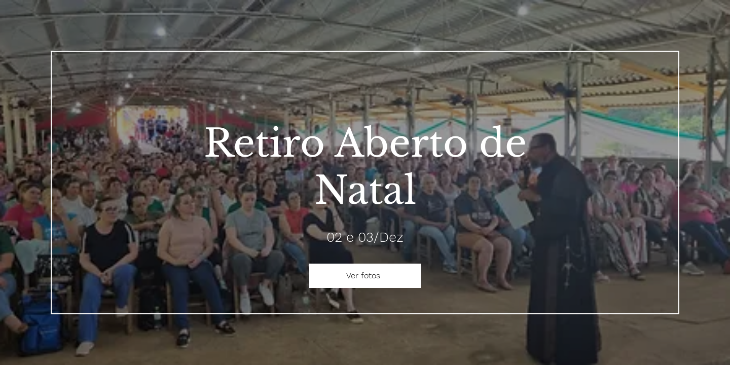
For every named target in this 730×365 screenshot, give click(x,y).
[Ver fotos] (365, 276)
